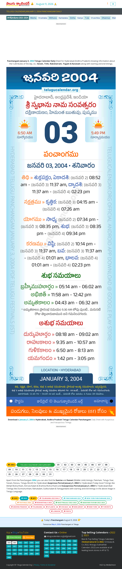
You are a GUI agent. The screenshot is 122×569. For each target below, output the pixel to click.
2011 (14, 550)
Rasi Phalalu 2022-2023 (66, 503)
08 (106, 464)
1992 (52, 545)
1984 (63, 548)
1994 (74, 541)
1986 (52, 548)
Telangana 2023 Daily (49, 498)
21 (91, 469)
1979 (57, 552)
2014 (31, 546)
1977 (69, 552)
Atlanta (50, 507)
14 (43, 469)
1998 (52, 541)
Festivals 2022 (24, 503)
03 (72, 464)
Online (63, 532)
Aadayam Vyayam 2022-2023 (92, 503)
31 (50, 474)
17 (64, 469)
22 (98, 469)
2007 (37, 550)
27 (23, 474)
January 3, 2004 (26, 419)
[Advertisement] (61, 41)
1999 (46, 541)
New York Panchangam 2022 (97, 498)
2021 (25, 542)
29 (37, 474)
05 (86, 464)
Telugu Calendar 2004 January (35, 465)
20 (84, 469)
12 (30, 469)
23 (105, 469)
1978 (63, 552)
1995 (69, 541)
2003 (25, 553)
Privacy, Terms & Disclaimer (44, 565)
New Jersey (77, 507)
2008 (31, 550)
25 (9, 474)
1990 (63, 545)
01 (58, 464)
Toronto (106, 507)
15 (50, 469)
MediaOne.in (111, 565)
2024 (8, 542)
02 (65, 464)
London (55, 511)
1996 (63, 541)
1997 (57, 541)
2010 (20, 550)
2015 (25, 546)
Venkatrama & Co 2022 (93, 542)
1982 (74, 548)
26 (16, 474)
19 (78, 469)
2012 (8, 550)
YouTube (23, 532)
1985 (57, 548)
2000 (8, 557)
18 (71, 469)
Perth (67, 511)
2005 (14, 553)
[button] (113, 4)
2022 (24, 498)
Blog (15, 532)
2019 (37, 542)
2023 (15, 498)
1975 (46, 556)
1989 (69, 545)
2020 (31, 542)
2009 (25, 550)
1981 (46, 552)
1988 (74, 545)
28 (30, 474)
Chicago (63, 507)
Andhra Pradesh (19, 507)
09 (9, 469)
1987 (46, 548)
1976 (74, 552)
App (33, 498)
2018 (8, 546)
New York (92, 507)
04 (79, 464)
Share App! (30, 537)
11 (23, 469)
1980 (52, 552)
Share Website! (15, 537)
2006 (8, 553)
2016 (20, 546)
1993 (46, 545)
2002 (31, 553)
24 (112, 469)
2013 (37, 546)
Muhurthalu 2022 (43, 503)
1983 (69, 548)
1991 (57, 545)
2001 (37, 553)
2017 (14, 546)
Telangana (36, 507)
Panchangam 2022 (72, 498)
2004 (32, 61)
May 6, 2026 (56, 524)
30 (43, 474)
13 (37, 469)
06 (92, 464)
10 (16, 469)
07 (99, 464)
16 (57, 469)
